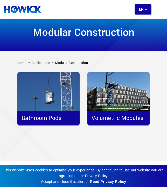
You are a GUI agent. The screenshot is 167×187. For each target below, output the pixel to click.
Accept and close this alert (63, 181)
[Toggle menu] (158, 9)
